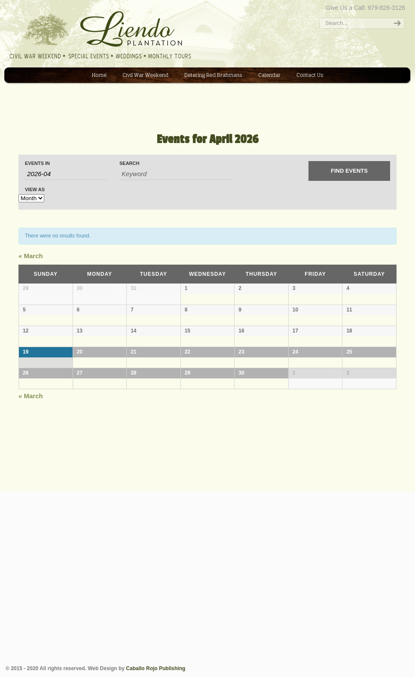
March (30, 255)
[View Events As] (31, 198)
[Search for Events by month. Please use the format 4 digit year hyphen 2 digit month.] (66, 174)
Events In (37, 163)
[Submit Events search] (349, 171)
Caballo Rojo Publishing (155, 668)
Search (129, 163)
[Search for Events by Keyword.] (175, 174)
